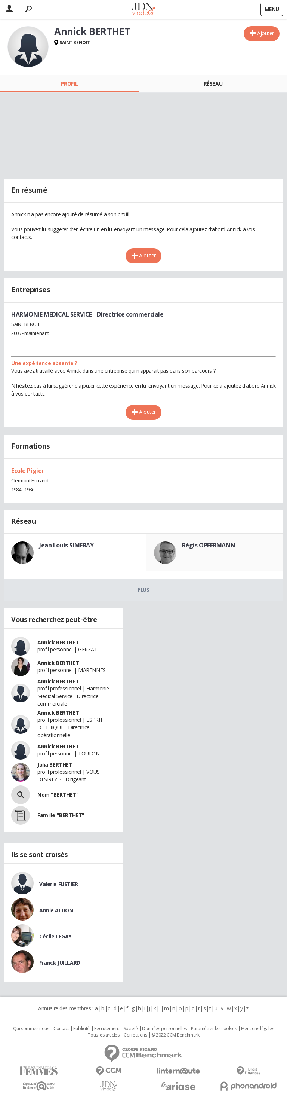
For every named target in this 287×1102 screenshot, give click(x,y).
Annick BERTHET (58, 642)
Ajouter (265, 33)
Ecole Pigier (27, 471)
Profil (69, 83)
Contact (61, 1028)
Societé (131, 1028)
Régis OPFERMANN (208, 545)
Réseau (213, 83)
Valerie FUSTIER (58, 884)
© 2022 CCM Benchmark (175, 1035)
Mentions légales (257, 1028)
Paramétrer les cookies (214, 1028)
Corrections (135, 1035)
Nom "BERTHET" (58, 794)
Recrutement (106, 1028)
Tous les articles (103, 1035)
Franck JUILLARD (59, 962)
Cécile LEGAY (55, 936)
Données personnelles (164, 1028)
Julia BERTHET (54, 764)
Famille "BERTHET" (60, 815)
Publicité (81, 1028)
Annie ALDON (56, 910)
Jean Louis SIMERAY (66, 545)
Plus (143, 589)
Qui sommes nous (31, 1028)
